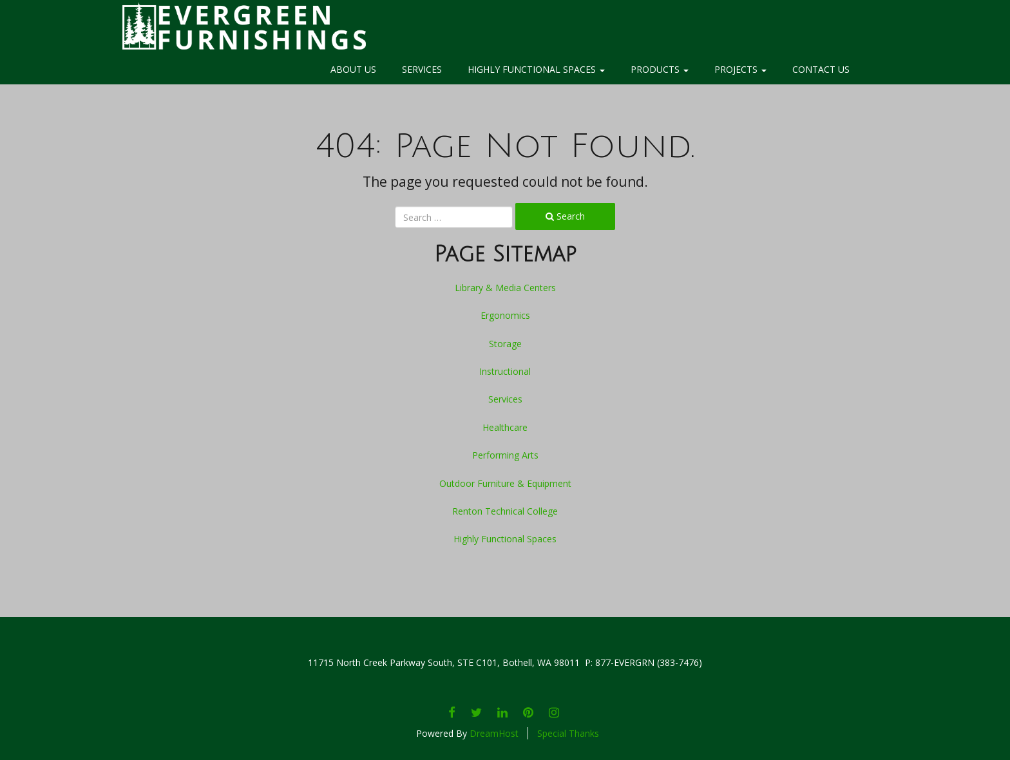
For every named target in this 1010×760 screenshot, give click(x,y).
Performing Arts (505, 455)
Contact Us (821, 69)
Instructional (505, 371)
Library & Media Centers (505, 287)
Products (660, 69)
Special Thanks (568, 733)
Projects (740, 69)
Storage (505, 343)
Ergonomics (505, 315)
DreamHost (494, 733)
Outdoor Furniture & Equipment (505, 483)
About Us (353, 69)
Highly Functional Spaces (536, 69)
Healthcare (505, 427)
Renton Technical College (505, 511)
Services (422, 69)
